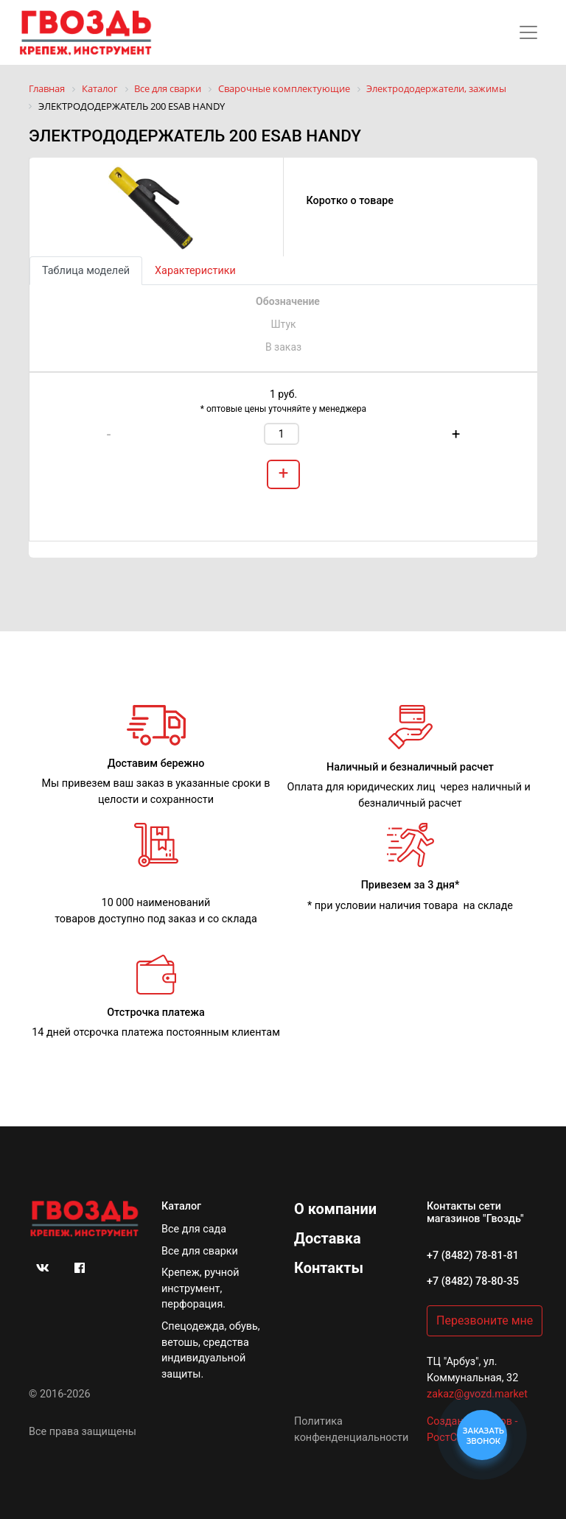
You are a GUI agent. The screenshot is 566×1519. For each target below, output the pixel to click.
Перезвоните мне (484, 1320)
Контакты (328, 1268)
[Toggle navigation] (528, 32)
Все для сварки (199, 1251)
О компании (335, 1209)
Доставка (327, 1238)
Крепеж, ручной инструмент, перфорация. (200, 1288)
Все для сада (193, 1229)
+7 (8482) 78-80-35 (473, 1281)
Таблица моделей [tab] (86, 270)
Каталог (181, 1206)
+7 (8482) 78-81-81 (473, 1255)
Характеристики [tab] (195, 270)
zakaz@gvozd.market (477, 1394)
